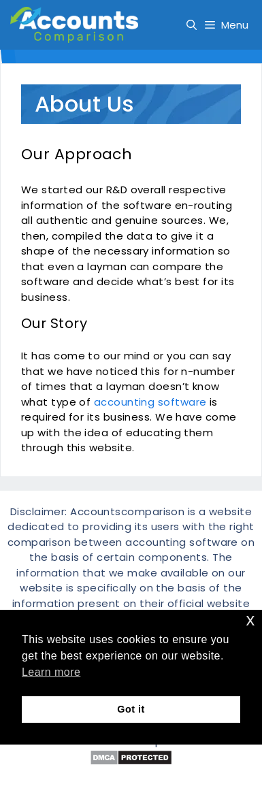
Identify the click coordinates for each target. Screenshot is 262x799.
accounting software (150, 402)
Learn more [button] (51, 672)
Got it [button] (130, 709)
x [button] (250, 619)
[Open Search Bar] (191, 25)
